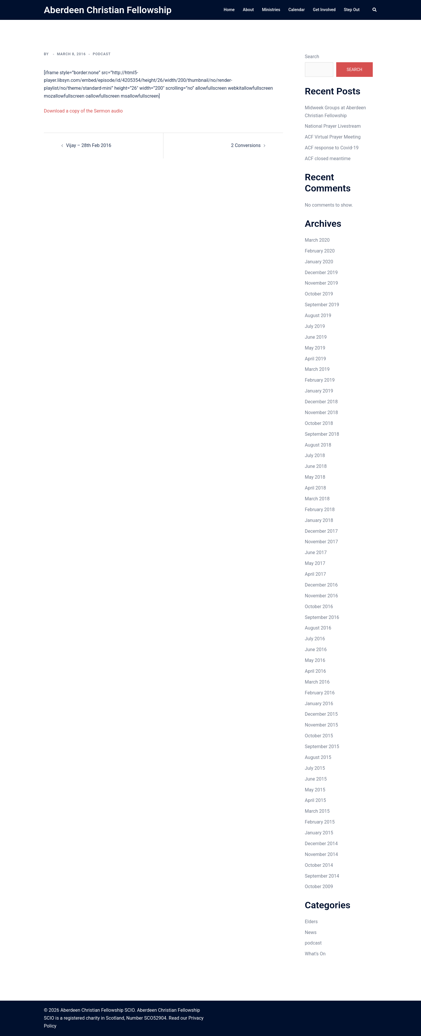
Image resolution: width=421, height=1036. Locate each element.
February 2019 (320, 380)
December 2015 (321, 714)
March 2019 (317, 369)
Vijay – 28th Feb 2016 (88, 145)
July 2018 (315, 455)
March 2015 (317, 811)
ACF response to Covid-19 (332, 148)
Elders (311, 921)
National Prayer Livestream (333, 126)
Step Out (352, 9)
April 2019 (315, 359)
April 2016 (315, 671)
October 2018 (319, 423)
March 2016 (317, 682)
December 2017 (321, 531)
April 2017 (315, 574)
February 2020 (320, 251)
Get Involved (324, 9)
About (248, 9)
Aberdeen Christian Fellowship (108, 9)
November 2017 (321, 541)
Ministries (271, 9)
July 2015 (315, 768)
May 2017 (315, 563)
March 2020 (317, 240)
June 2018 (316, 466)
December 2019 (321, 272)
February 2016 (320, 693)
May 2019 (315, 348)
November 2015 (321, 725)
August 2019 (318, 315)
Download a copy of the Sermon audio (83, 111)
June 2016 (316, 649)
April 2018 (315, 488)
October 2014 (319, 865)
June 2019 (316, 337)
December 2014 (321, 843)
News (311, 932)
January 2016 (319, 703)
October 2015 (319, 735)
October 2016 (319, 606)
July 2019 (315, 326)
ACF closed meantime (328, 158)
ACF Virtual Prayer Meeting (333, 137)
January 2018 (319, 520)
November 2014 (321, 854)
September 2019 (322, 304)
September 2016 (322, 617)
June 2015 (316, 779)
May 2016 (315, 660)
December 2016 (321, 585)
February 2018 (320, 509)
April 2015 (315, 800)
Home (229, 9)
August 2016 (318, 628)
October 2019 (319, 294)
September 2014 (322, 876)
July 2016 (315, 638)
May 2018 (315, 477)
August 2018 (318, 445)
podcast (102, 54)
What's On (315, 954)
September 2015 (322, 746)
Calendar (296, 9)
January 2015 (319, 833)
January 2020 (319, 261)
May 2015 (315, 790)
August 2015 (318, 757)
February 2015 (320, 822)
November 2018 (321, 412)
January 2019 (319, 391)
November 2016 (321, 596)
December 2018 (321, 401)
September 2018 (322, 434)
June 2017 (316, 552)
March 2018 (317, 498)
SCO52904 (155, 1018)
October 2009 (319, 886)
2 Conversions (245, 145)
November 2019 (321, 283)
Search (312, 56)
